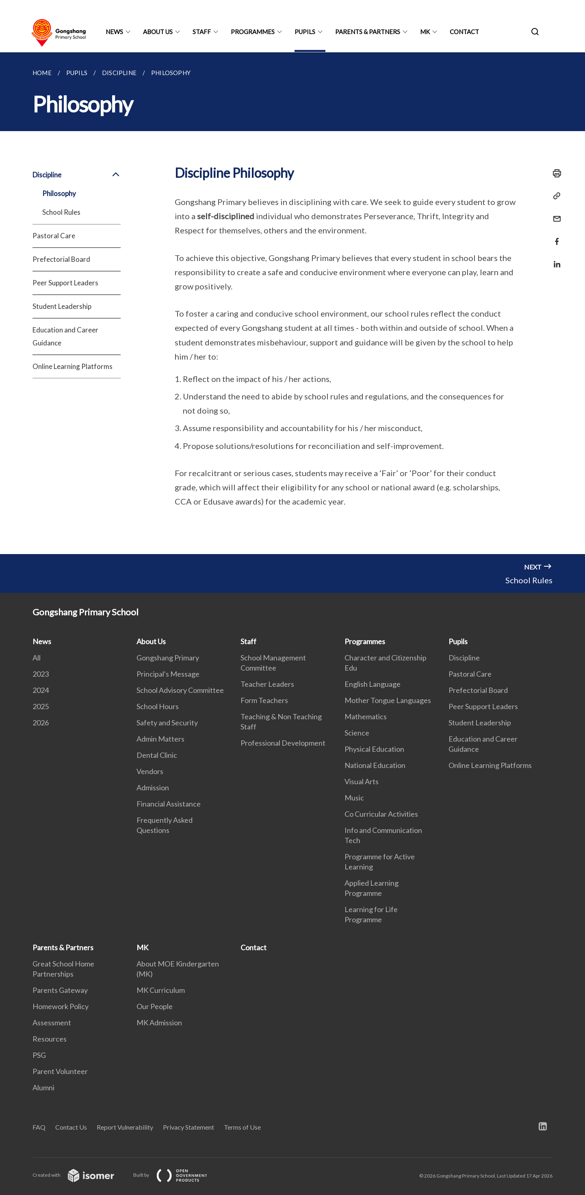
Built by (176, 1175)
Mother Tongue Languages (387, 700)
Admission (152, 787)
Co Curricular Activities (381, 813)
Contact (464, 31)
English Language (372, 683)
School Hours (157, 706)
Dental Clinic (156, 755)
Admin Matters (160, 738)
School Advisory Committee (180, 690)
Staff (202, 31)
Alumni (43, 1087)
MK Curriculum (160, 990)
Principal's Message (167, 673)
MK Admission (159, 1022)
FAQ (39, 1127)
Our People (154, 1006)
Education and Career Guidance (65, 336)
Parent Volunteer (60, 1071)
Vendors (149, 771)
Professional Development (282, 742)
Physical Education (374, 748)
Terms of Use (242, 1127)
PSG (39, 1054)
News (114, 31)
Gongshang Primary (167, 657)
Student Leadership (61, 306)
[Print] (554, 173)
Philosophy (59, 193)
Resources (49, 1038)
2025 (40, 706)
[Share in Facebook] (554, 236)
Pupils (305, 31)
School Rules (61, 212)
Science (356, 732)
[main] (292, 303)
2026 (40, 722)
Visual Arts (361, 781)
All (36, 657)
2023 (40, 673)
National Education (374, 765)
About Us (158, 31)
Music (354, 797)
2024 (40, 690)
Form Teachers (264, 700)
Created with (79, 1175)
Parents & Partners (367, 31)
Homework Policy (60, 1006)
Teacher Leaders (267, 683)
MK (425, 31)
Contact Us (71, 1127)
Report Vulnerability (125, 1127)
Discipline (76, 174)
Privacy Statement (188, 1127)
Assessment (51, 1022)
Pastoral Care (53, 235)
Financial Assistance (168, 803)
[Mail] (554, 214)
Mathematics (365, 716)
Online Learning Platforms (72, 366)
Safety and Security (167, 722)
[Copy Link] (554, 196)
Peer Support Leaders (65, 282)
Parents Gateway (60, 990)
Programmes (253, 31)
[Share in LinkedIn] (554, 259)
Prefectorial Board (61, 259)
